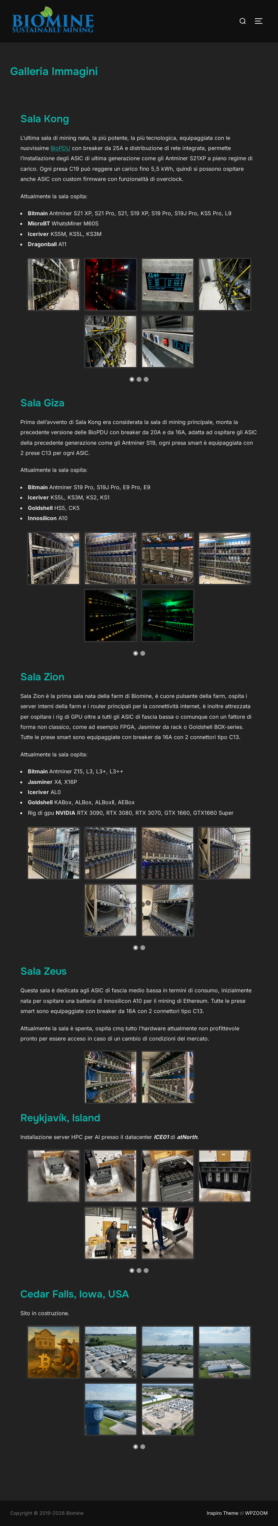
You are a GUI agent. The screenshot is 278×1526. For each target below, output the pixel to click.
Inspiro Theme (222, 1513)
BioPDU (60, 148)
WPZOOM (256, 1513)
